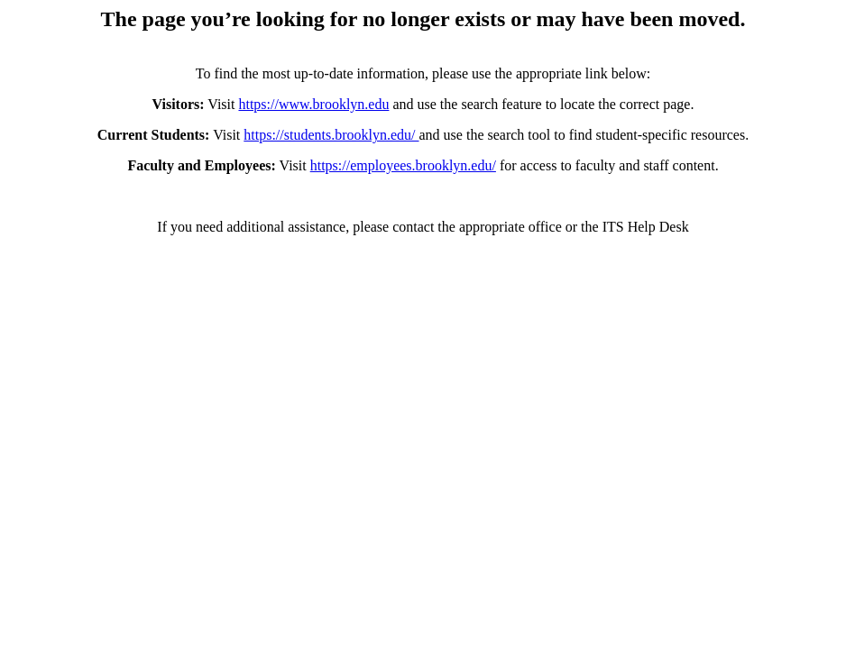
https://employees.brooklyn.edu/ (403, 165)
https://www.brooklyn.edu (313, 104)
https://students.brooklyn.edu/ (331, 134)
